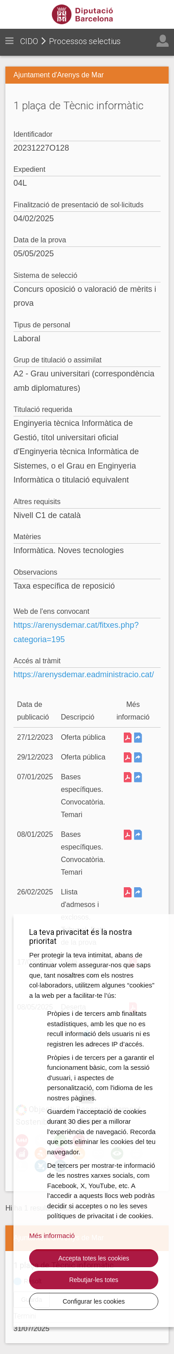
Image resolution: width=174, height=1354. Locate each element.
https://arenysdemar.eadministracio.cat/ (83, 674)
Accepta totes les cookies (93, 1258)
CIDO (29, 41)
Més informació (52, 1235)
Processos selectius (85, 41)
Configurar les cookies (94, 1301)
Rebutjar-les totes (93, 1279)
